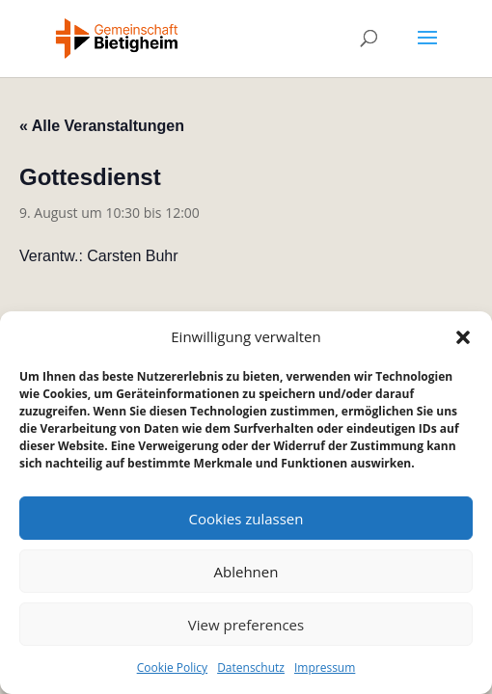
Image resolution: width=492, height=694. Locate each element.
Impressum (324, 667)
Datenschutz (251, 667)
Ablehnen (246, 571)
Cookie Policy (172, 667)
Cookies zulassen (246, 518)
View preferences (246, 624)
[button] (463, 337)
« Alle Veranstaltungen (101, 126)
